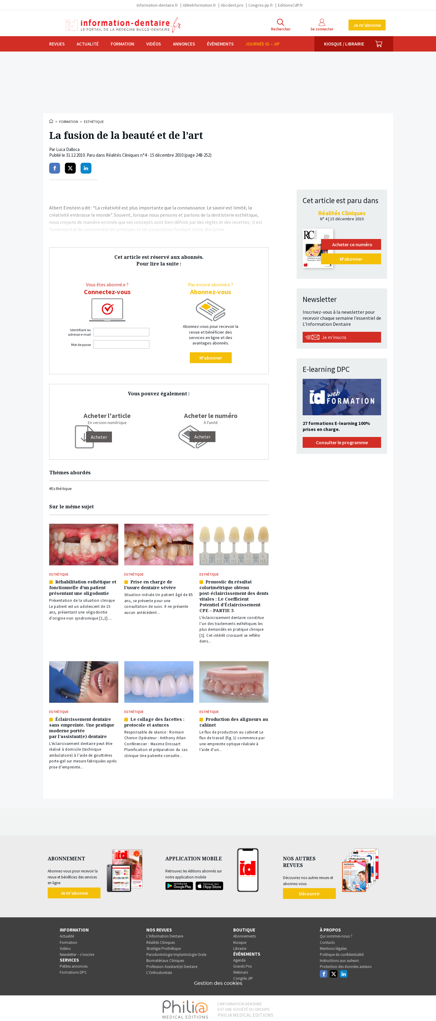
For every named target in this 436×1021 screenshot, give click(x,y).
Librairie (239, 946)
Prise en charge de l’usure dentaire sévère (150, 584)
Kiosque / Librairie (344, 44)
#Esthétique (60, 488)
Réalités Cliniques (160, 940)
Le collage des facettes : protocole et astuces (154, 720)
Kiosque (239, 940)
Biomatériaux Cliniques (165, 958)
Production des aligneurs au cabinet (233, 720)
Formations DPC (73, 970)
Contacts (327, 940)
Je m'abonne (367, 25)
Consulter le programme (342, 442)
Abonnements (244, 934)
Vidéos (153, 44)
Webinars (240, 970)
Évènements (220, 44)
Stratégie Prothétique (163, 946)
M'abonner (210, 358)
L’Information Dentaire (164, 934)
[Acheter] (99, 437)
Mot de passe (81, 344)
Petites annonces (74, 964)
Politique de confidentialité (342, 952)
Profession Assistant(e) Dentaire (171, 964)
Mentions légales (333, 946)
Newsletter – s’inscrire (77, 952)
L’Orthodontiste (159, 970)
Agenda (239, 957)
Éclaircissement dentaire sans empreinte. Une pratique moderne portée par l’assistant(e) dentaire (81, 726)
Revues (57, 44)
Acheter (202, 437)
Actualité (88, 44)
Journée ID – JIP (263, 44)
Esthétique (94, 121)
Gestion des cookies (218, 981)
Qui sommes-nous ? (336, 934)
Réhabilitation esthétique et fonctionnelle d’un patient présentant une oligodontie (82, 586)
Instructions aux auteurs (339, 958)
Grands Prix (242, 964)
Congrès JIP (243, 976)
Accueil (51, 121)
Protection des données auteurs (345, 964)
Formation (122, 44)
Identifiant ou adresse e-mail (79, 332)
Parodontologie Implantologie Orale (176, 952)
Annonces (184, 44)
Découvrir (309, 891)
